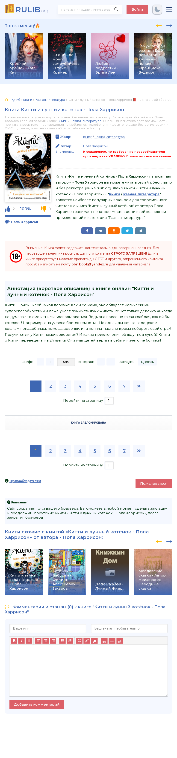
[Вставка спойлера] (112, 641)
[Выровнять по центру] (45, 641)
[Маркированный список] (62, 641)
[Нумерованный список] (70, 641)
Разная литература (85, 121)
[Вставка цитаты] (104, 641)
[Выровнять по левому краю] (38, 641)
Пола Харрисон (24, 222)
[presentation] (159, 24)
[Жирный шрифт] (14, 641)
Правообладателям (25, 481)
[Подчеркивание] (29, 641)
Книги (62, 121)
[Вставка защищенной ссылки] (94, 641)
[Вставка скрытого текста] (119, 641)
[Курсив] (21, 641)
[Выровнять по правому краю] (53, 641)
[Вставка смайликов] (79, 641)
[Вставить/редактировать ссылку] (86, 641)
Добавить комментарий (37, 704)
